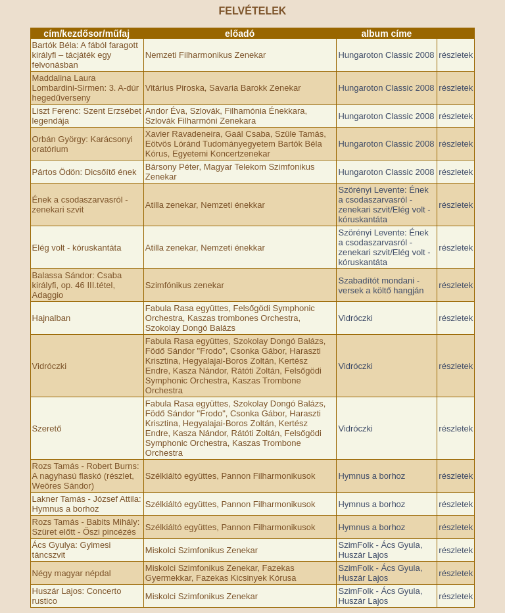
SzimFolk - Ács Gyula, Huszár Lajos (380, 550)
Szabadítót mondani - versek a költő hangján (380, 285)
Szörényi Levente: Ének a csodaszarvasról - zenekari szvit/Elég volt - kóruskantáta (384, 204)
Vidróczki (355, 318)
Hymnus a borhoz (371, 476)
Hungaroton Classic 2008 (386, 55)
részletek (456, 55)
